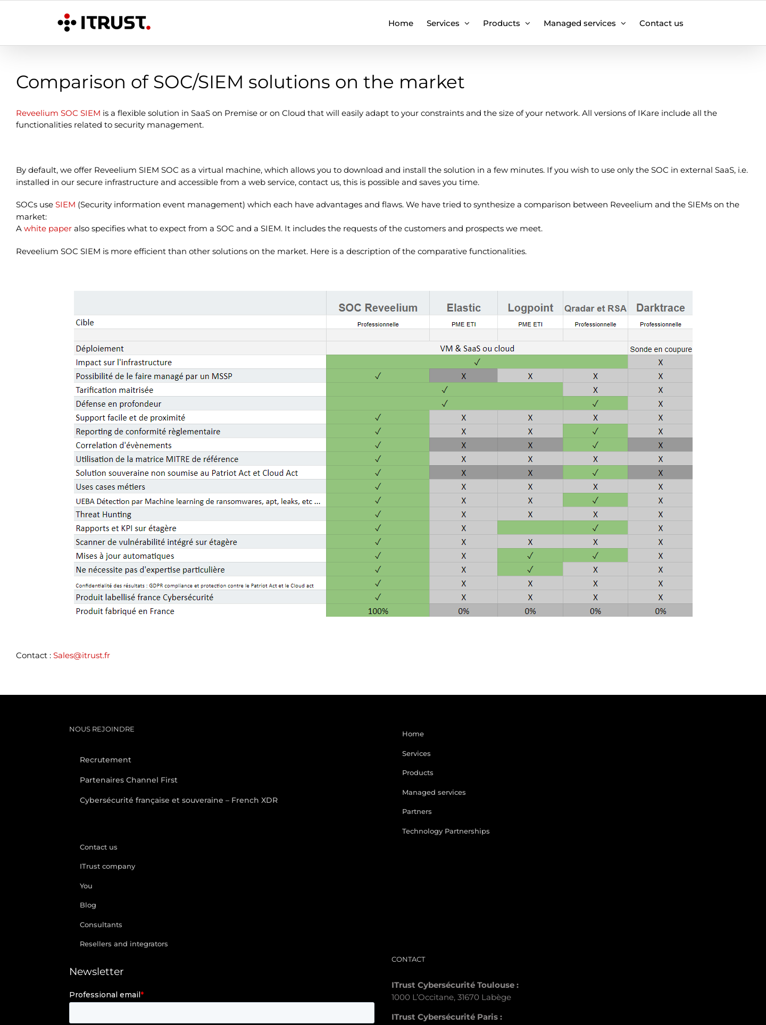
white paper (48, 228)
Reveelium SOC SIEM (58, 113)
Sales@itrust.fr (81, 655)
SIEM (65, 204)
